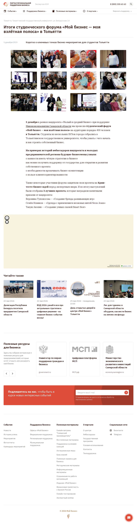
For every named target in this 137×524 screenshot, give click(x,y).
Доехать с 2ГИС (127, 266)
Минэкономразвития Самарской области (48, 126)
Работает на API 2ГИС (115, 265)
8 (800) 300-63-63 (118, 4)
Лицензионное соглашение (113, 266)
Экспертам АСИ (42, 4)
